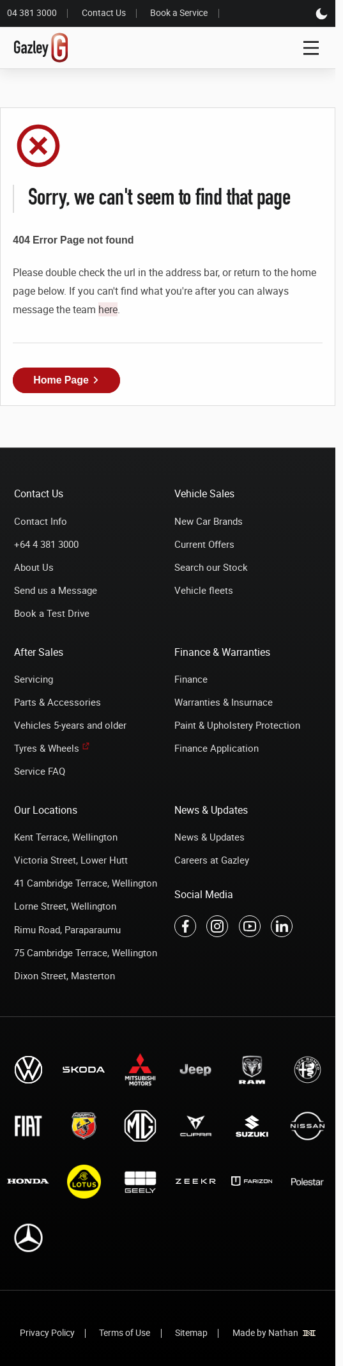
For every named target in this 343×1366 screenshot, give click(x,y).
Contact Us (104, 13)
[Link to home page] (41, 48)
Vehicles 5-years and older (70, 724)
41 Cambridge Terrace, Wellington (85, 882)
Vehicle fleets (203, 590)
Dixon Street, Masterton (64, 975)
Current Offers (204, 544)
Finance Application (216, 747)
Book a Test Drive (51, 613)
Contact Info (40, 521)
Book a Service (179, 13)
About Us (34, 567)
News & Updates (209, 836)
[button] (66, 380)
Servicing (33, 678)
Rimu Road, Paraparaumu (67, 929)
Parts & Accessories (57, 701)
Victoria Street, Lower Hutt (71, 859)
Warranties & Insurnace (223, 701)
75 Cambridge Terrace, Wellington (85, 952)
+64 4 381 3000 (46, 544)
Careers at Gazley (211, 859)
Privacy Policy (47, 1333)
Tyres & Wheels (46, 747)
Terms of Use (124, 1333)
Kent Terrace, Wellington (66, 836)
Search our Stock (211, 567)
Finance (191, 678)
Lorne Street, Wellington (65, 905)
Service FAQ (39, 770)
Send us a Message (55, 590)
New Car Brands (208, 521)
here (108, 309)
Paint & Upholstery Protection (237, 724)
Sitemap (191, 1333)
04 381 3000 (32, 13)
